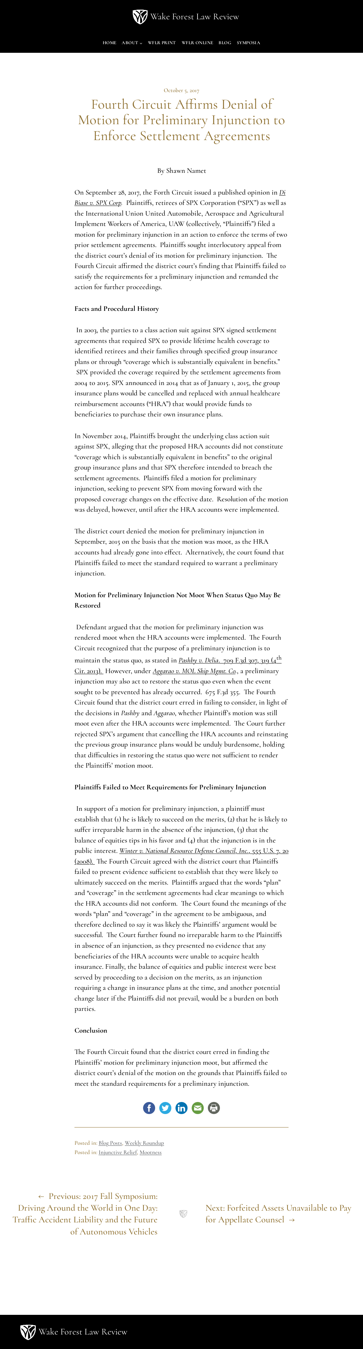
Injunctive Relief (118, 1152)
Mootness (151, 1152)
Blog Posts (110, 1142)
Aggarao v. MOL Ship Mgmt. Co (194, 671)
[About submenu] (141, 43)
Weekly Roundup (144, 1142)
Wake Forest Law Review (194, 16)
